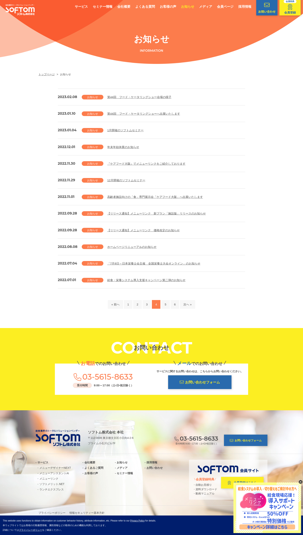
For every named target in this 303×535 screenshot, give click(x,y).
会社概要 (120, 6)
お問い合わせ (154, 467)
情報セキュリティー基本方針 (87, 512)
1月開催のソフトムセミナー (125, 130)
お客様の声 (164, 6)
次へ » (187, 304)
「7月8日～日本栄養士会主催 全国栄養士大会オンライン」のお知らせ (153, 263)
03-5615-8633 (107, 377)
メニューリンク (48, 478)
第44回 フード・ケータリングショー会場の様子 (139, 97)
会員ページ (222, 6)
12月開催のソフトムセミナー (126, 180)
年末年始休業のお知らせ (123, 147)
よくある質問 (142, 6)
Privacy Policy (137, 520)
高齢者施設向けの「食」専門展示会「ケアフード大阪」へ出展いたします (155, 196)
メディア (202, 6)
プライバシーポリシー (52, 512)
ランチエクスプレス (51, 489)
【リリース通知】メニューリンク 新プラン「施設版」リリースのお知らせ (156, 213)
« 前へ (115, 304)
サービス (77, 6)
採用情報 (241, 6)
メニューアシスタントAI (54, 473)
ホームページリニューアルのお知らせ (132, 246)
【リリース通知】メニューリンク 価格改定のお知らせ (143, 230)
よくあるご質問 (93, 467)
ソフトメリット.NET (52, 484)
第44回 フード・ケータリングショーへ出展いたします (143, 113)
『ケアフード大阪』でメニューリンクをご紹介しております (146, 163)
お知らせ (184, 6)
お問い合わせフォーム (200, 382)
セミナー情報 (99, 6)
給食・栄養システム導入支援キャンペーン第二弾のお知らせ (146, 280)
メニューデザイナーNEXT (55, 467)
